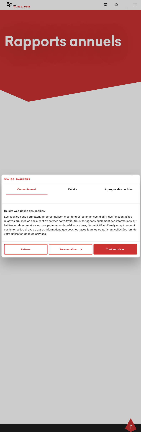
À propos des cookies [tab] (119, 189)
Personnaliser (71, 249)
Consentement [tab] (26, 189)
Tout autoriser (115, 249)
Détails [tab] (72, 189)
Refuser (26, 249)
